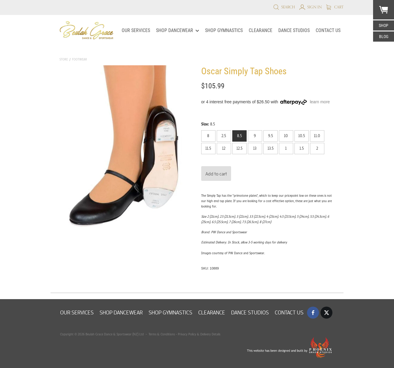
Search (284, 6)
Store (63, 59)
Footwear (79, 59)
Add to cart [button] (216, 173)
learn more (320, 101)
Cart (334, 6)
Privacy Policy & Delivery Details (199, 334)
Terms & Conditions (161, 334)
